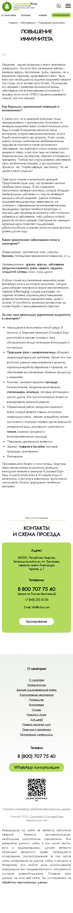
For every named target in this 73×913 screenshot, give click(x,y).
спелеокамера (16, 392)
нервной (44, 268)
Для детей (36, 720)
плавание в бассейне (32, 446)
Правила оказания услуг (36, 724)
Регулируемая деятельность (36, 734)
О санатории (8, 15)
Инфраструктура (36, 685)
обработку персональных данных (24, 882)
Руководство (36, 700)
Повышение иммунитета (51, 22)
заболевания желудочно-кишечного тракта (33, 266)
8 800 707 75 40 (36, 589)
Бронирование (61, 15)
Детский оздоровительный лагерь (36, 690)
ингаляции (32, 392)
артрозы (42, 264)
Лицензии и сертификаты (36, 729)
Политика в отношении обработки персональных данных (36, 809)
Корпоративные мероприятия (37, 695)
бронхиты (7, 256)
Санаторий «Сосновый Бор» (46, 816)
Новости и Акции (36, 714)
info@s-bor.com (40, 607)
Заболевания (27, 22)
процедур (51, 382)
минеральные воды (44, 352)
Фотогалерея (36, 705)
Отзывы (36, 710)
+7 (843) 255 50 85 (36, 599)
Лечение (26, 15)
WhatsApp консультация (36, 767)
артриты (30, 264)
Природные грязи (18, 352)
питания (11, 431)
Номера (43, 15)
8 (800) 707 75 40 (36, 756)
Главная (13, 22)
